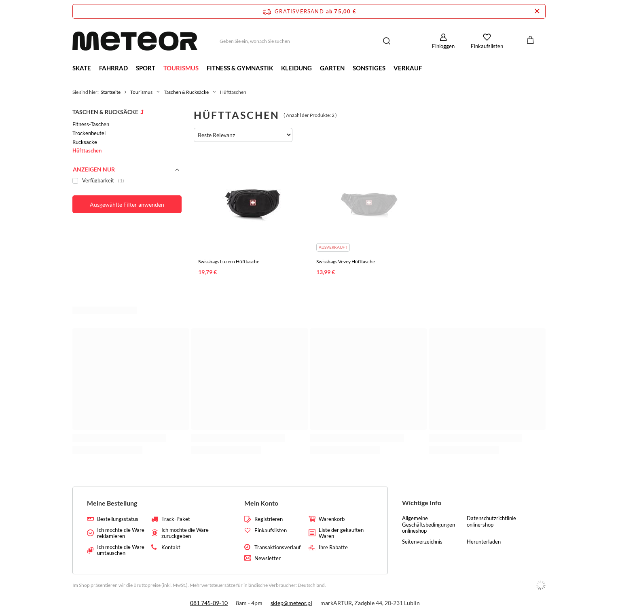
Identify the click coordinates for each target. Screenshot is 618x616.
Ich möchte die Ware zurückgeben (185, 533)
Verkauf (408, 68)
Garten (332, 68)
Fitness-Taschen (90, 124)
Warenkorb (332, 519)
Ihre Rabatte (333, 547)
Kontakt (170, 547)
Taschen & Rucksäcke (186, 92)
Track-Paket (175, 519)
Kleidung (296, 68)
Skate (81, 68)
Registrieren (268, 519)
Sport (145, 68)
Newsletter (267, 558)
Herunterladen (484, 542)
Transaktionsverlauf (277, 547)
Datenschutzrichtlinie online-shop (491, 521)
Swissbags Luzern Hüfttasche (228, 261)
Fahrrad (113, 68)
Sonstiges (369, 68)
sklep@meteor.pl (291, 602)
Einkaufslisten (487, 46)
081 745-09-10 (209, 602)
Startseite (111, 92)
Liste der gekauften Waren (341, 533)
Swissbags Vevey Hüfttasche (345, 261)
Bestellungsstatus (117, 519)
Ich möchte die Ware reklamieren (120, 533)
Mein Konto (261, 503)
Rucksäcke (84, 142)
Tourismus (181, 68)
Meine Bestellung (112, 503)
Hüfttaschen (87, 150)
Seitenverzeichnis (422, 542)
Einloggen (443, 46)
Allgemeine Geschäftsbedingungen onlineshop (428, 524)
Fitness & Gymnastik (240, 68)
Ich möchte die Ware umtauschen (120, 550)
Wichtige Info (421, 502)
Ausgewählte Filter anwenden (127, 204)
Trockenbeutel (89, 133)
